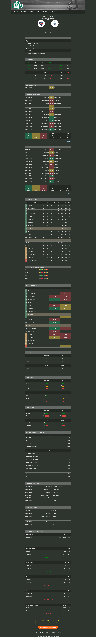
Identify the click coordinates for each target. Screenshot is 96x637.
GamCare (58, 622)
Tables (23, 12)
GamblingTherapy (49, 622)
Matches (15, 12)
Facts (31, 12)
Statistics (45, 12)
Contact (59, 632)
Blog (54, 12)
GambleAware (38, 622)
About (53, 632)
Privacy (41, 632)
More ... (69, 141)
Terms (47, 632)
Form (37, 12)
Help (36, 632)
